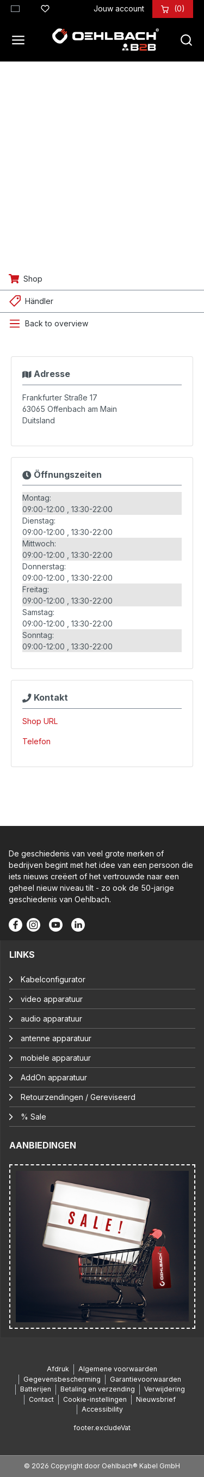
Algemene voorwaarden (117, 1369)
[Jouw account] (118, 8)
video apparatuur (52, 999)
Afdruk (58, 1369)
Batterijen (35, 1389)
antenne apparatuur (56, 1038)
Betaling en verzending (97, 1389)
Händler (39, 301)
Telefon (36, 741)
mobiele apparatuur (56, 1057)
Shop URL (40, 721)
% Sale (33, 1116)
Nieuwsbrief (156, 1399)
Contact (41, 1399)
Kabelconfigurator (53, 979)
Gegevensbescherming (62, 1379)
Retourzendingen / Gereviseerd (78, 1097)
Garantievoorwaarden (145, 1379)
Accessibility (102, 1409)
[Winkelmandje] (179, 8)
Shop (32, 278)
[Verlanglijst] (45, 7)
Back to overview (56, 323)
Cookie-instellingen (95, 1399)
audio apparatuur (51, 1018)
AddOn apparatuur (54, 1077)
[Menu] (21, 39)
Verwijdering (164, 1389)
